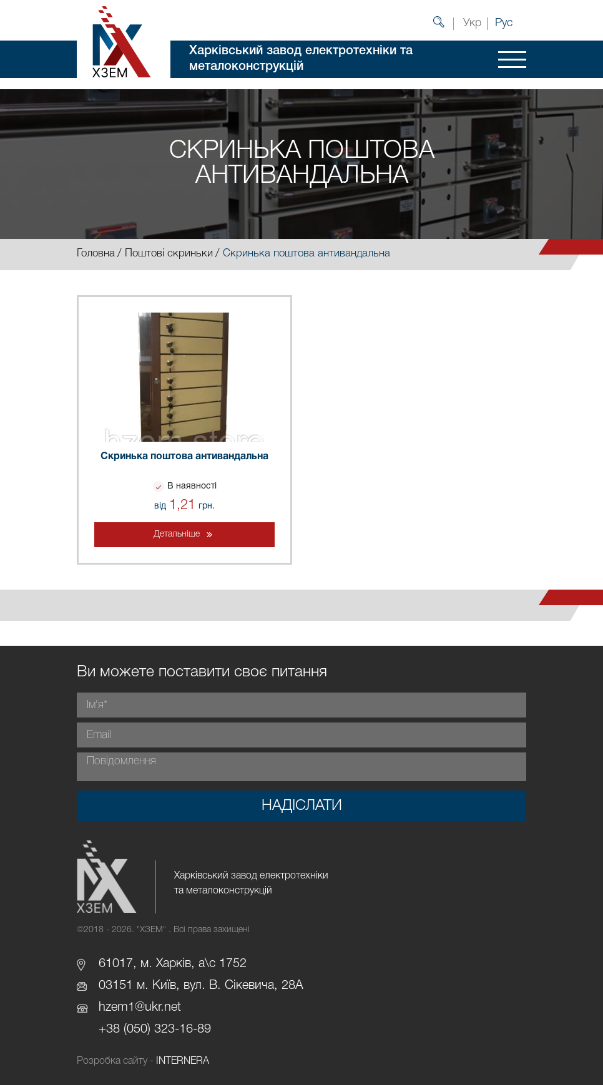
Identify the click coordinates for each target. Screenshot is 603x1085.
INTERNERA (182, 1061)
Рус (503, 23)
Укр (472, 23)
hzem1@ (122, 1007)
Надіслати (302, 806)
